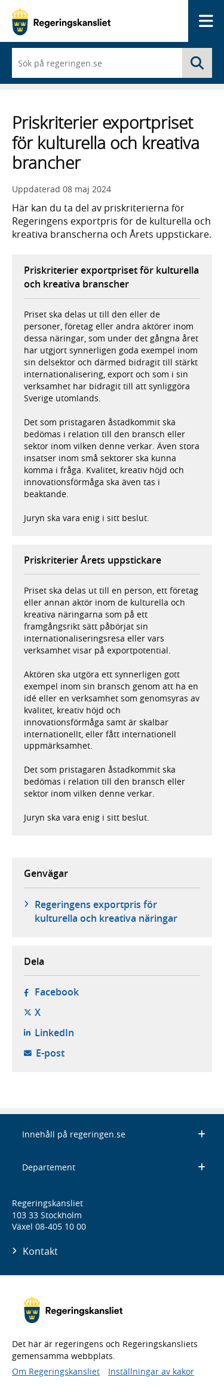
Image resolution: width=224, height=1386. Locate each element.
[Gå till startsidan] (61, 21)
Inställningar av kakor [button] (151, 1371)
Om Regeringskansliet (56, 1371)
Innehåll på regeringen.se (113, 1134)
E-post (50, 1053)
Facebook (57, 991)
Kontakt (40, 1251)
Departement (113, 1167)
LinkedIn (54, 1032)
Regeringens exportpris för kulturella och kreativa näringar (106, 911)
